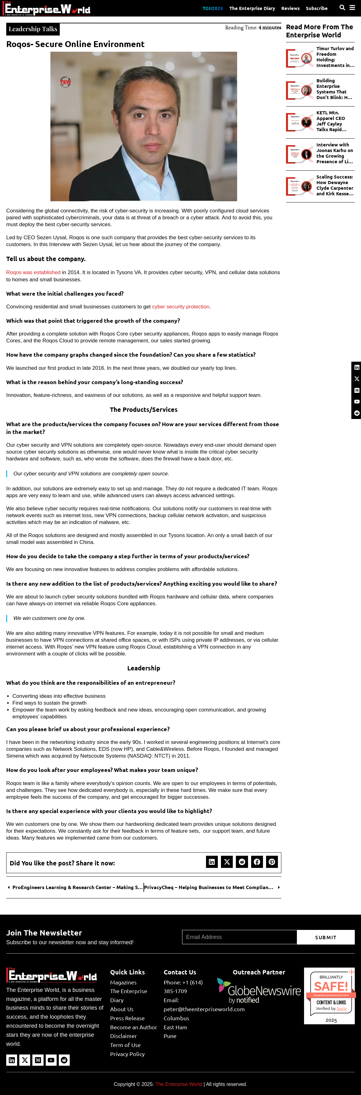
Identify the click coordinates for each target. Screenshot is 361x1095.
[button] (212, 862)
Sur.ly (342, 1008)
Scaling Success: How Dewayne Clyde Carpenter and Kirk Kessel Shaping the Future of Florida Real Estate (335, 185)
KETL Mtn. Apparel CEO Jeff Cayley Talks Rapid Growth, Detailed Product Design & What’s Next (333, 121)
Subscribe (317, 8)
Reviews (290, 8)
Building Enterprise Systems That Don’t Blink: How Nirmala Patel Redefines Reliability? (335, 89)
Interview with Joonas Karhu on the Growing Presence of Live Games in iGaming (335, 153)
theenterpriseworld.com (331, 995)
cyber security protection (180, 307)
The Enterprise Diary (252, 8)
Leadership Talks (33, 28)
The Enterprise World (178, 1084)
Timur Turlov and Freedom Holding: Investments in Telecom (335, 56)
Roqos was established (33, 272)
